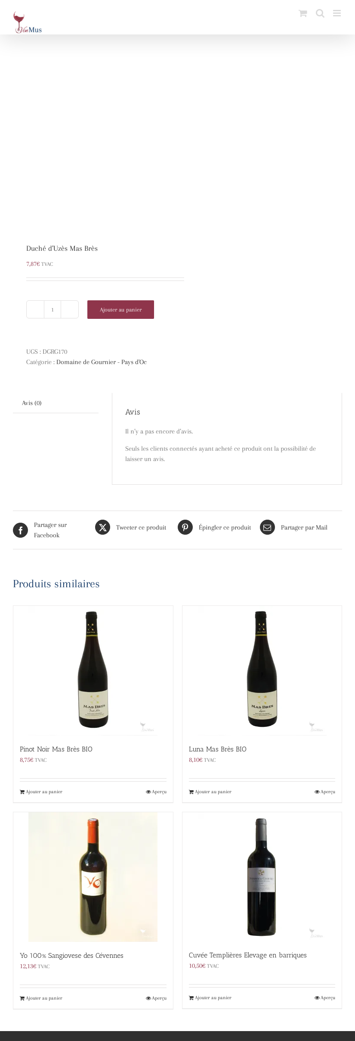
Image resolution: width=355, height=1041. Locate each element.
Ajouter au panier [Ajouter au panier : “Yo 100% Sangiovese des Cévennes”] (44, 998)
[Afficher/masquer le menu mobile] (337, 13)
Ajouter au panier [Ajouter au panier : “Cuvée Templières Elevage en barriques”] (213, 997)
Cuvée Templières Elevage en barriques (248, 955)
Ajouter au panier (121, 309)
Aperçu (159, 792)
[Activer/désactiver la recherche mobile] (320, 13)
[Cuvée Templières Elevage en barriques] (262, 876)
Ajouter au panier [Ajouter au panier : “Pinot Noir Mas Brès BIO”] (44, 792)
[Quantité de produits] (52, 309)
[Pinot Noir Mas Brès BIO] (93, 671)
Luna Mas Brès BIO (218, 749)
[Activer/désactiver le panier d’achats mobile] (303, 13)
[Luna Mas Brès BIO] (262, 671)
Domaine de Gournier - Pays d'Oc (101, 362)
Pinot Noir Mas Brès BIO (56, 749)
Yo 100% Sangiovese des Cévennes (71, 955)
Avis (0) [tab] (32, 403)
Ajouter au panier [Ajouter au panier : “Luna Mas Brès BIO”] (213, 792)
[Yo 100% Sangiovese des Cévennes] (93, 877)
